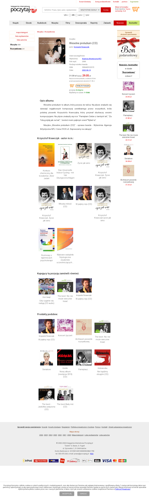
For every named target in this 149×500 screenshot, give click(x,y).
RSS (91, 454)
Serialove (46, 369)
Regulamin (66, 427)
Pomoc (98, 427)
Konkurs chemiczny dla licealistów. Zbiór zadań (46, 174)
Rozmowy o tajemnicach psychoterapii (46, 258)
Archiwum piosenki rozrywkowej (83, 340)
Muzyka (13, 45)
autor (80, 15)
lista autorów (22, 40)
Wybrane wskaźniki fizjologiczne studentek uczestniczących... (65, 259)
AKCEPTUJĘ (67, 494)
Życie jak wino (84, 163)
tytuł (87, 15)
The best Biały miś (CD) (65, 405)
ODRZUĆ (83, 494)
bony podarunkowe (102, 2)
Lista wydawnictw (91, 435)
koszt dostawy (85, 2)
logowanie (134, 2)
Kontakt (105, 427)
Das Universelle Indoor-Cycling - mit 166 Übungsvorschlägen (65, 174)
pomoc (124, 2)
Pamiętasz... (83, 369)
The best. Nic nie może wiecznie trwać (65, 298)
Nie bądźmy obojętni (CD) (102, 372)
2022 (60, 435)
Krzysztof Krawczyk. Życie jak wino (102, 175)
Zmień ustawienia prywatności (120, 427)
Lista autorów (104, 435)
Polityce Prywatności (122, 489)
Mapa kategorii (78, 435)
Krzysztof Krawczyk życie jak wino (102, 218)
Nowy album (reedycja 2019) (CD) (65, 374)
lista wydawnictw (22, 36)
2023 (55, 435)
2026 (41, 435)
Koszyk (44, 427)
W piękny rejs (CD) (84, 204)
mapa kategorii (22, 32)
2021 (64, 435)
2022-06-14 (86, 70)
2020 (69, 435)
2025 (46, 435)
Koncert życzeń (65, 335)
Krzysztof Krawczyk (81, 47)
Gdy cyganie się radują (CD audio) (46, 302)
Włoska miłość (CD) (65, 205)
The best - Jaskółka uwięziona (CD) (46, 407)
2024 (50, 435)
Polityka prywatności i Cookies (82, 427)
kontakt (116, 2)
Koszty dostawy (54, 427)
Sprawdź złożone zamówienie (128, 33)
